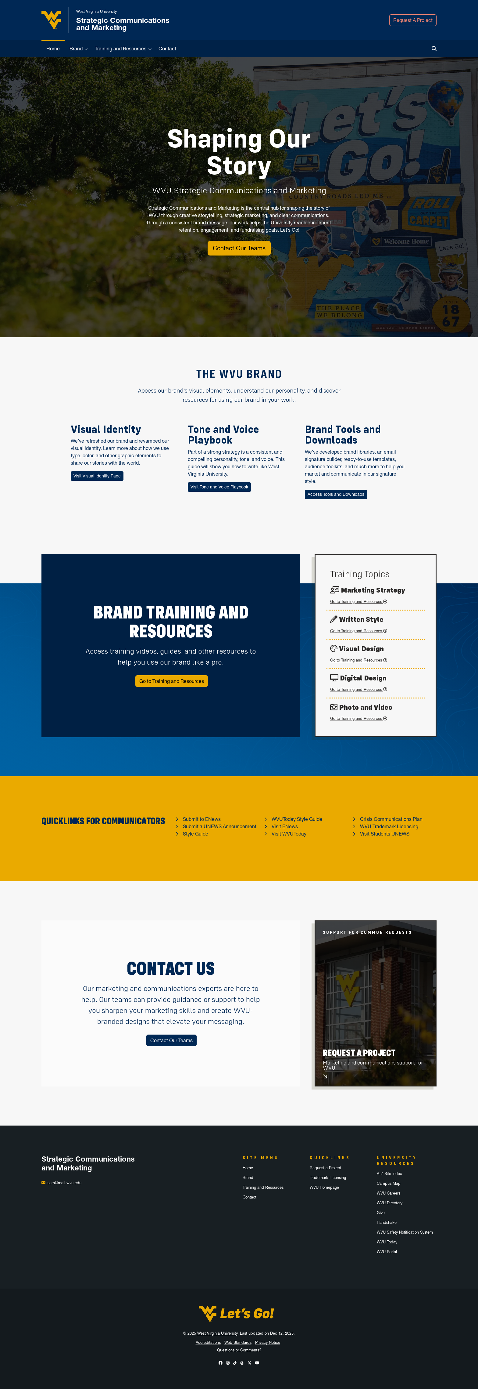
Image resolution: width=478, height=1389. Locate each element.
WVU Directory (389, 1203)
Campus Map (389, 1183)
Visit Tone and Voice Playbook (219, 487)
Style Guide (195, 834)
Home (53, 48)
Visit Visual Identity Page (97, 476)
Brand (76, 48)
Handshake (387, 1222)
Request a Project (325, 1168)
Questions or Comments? (239, 1350)
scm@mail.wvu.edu (64, 1182)
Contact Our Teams (239, 248)
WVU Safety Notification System (405, 1232)
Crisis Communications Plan (391, 819)
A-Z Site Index (389, 1173)
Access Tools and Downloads (336, 494)
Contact (167, 48)
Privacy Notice (267, 1342)
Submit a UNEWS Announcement (219, 826)
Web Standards (237, 1342)
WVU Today (387, 1242)
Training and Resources (120, 48)
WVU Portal (387, 1251)
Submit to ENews (202, 819)
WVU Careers (388, 1193)
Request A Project (413, 20)
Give (381, 1212)
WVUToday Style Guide (297, 819)
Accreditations (208, 1342)
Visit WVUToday (289, 834)
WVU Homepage (324, 1187)
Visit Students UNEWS (384, 834)
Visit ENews (285, 826)
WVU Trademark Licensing (389, 826)
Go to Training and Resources (171, 681)
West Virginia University (217, 1333)
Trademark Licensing (328, 1177)
